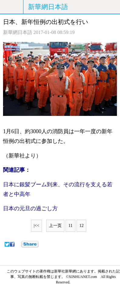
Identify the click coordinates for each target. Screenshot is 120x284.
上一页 (55, 225)
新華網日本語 (48, 7)
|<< (36, 225)
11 (70, 225)
